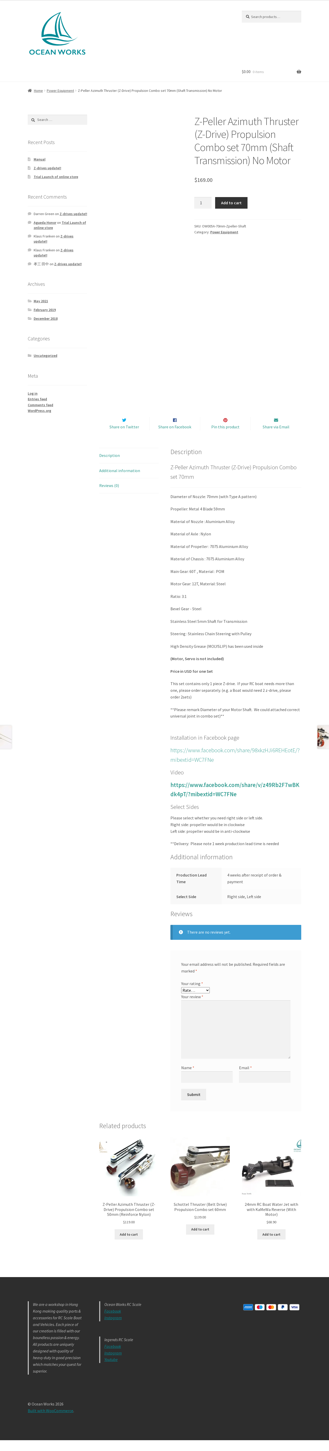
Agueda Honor (45, 222)
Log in (33, 393)
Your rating (192, 994)
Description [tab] (109, 466)
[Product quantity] (203, 203)
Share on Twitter (124, 437)
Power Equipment (60, 90)
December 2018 (46, 318)
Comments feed (40, 405)
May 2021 (41, 301)
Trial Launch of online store (56, 176)
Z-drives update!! (47, 168)
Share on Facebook (174, 437)
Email (245, 1078)
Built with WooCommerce (50, 1421)
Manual (39, 159)
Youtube (111, 1370)
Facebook (112, 1321)
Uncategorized (45, 355)
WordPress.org (39, 410)
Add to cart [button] (129, 1245)
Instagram (113, 1328)
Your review (192, 1007)
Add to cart (231, 202)
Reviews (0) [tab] (109, 496)
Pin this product (225, 437)
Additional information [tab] (119, 481)
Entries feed (37, 399)
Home (38, 90)
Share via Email (276, 437)
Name (187, 1078)
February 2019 (45, 309)
